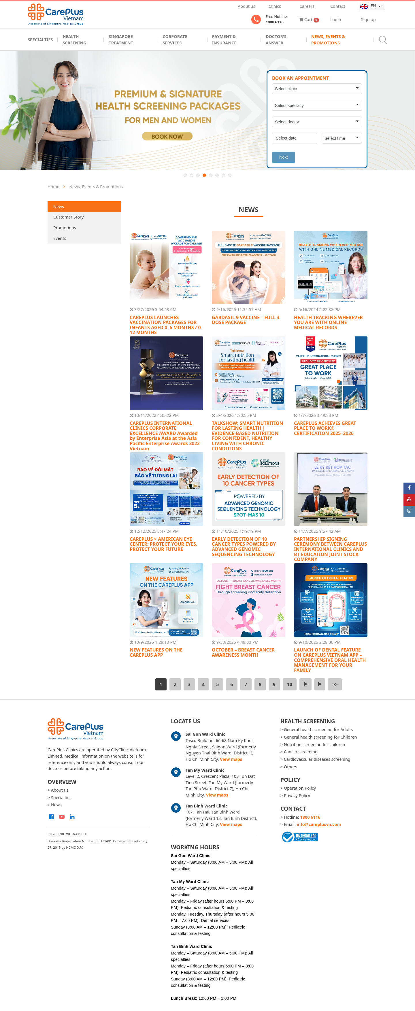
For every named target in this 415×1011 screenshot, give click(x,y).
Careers (306, 6)
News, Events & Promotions (328, 40)
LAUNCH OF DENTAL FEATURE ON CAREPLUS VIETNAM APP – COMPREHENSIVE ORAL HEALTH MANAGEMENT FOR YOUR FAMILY (330, 660)
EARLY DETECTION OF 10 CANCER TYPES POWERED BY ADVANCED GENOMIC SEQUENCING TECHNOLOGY (244, 547)
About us (246, 6)
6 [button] (217, 175)
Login (335, 19)
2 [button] (191, 175)
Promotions (64, 227)
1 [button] (185, 175)
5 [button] (210, 175)
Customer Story (68, 217)
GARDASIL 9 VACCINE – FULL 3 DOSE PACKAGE (245, 320)
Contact (337, 6)
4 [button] (204, 175)
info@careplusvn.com (319, 824)
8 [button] (229, 175)
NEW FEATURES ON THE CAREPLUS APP (156, 652)
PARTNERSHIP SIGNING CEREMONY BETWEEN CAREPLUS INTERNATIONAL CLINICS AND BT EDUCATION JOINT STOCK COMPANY (330, 549)
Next (283, 157)
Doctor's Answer (276, 40)
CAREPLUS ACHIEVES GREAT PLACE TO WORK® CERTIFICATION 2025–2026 (325, 428)
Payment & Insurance (224, 40)
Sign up (368, 19)
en (368, 6)
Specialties (40, 39)
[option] (207, 110)
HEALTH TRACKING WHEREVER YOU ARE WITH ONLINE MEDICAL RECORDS (328, 322)
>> (334, 684)
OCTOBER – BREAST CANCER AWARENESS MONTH (243, 652)
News (58, 206)
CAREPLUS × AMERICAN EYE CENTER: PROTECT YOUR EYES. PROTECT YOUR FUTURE (163, 544)
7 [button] (223, 175)
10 (289, 684)
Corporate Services (175, 40)
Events (59, 238)
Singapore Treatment (121, 40)
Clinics (275, 6)
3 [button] (198, 175)
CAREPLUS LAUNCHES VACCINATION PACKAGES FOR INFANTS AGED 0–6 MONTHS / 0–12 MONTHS (166, 325)
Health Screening (74, 40)
